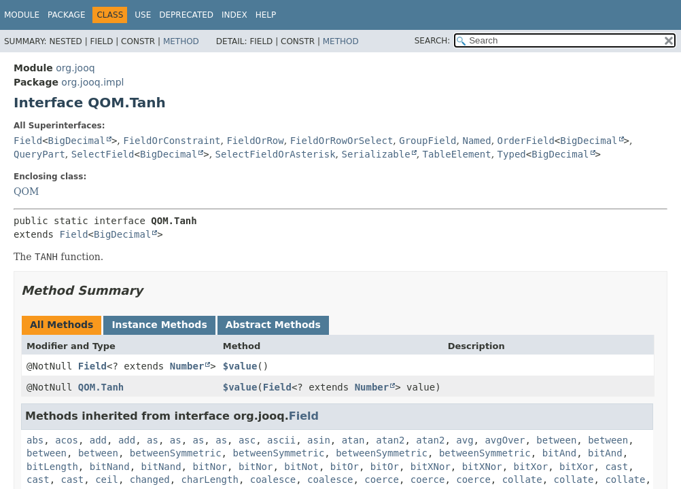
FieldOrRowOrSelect (342, 140)
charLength (210, 479)
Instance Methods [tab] (159, 324)
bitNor (209, 466)
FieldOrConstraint (171, 140)
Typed (511, 154)
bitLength (52, 466)
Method (181, 41)
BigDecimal (76, 140)
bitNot (301, 466)
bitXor (531, 466)
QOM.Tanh (101, 387)
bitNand (110, 466)
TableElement (457, 154)
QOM (26, 191)
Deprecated (186, 15)
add (98, 440)
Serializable (375, 154)
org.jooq (75, 67)
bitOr (344, 466)
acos (66, 440)
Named (476, 140)
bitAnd (559, 453)
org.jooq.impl (92, 82)
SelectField (103, 154)
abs (35, 440)
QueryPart (39, 154)
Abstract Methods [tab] (273, 324)
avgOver (505, 440)
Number (187, 366)
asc (247, 440)
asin (318, 440)
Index (234, 15)
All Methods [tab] (61, 324)
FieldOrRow (254, 140)
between (556, 440)
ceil (106, 479)
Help (266, 15)
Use (143, 15)
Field (28, 140)
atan (353, 440)
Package (66, 15)
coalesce (273, 479)
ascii (281, 440)
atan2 (390, 440)
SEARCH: (433, 41)
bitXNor (431, 466)
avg (464, 440)
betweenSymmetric (176, 453)
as (152, 440)
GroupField (427, 140)
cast (616, 466)
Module (21, 15)
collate (522, 479)
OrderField (526, 140)
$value (240, 366)
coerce (381, 479)
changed (150, 479)
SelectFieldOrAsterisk (275, 154)
